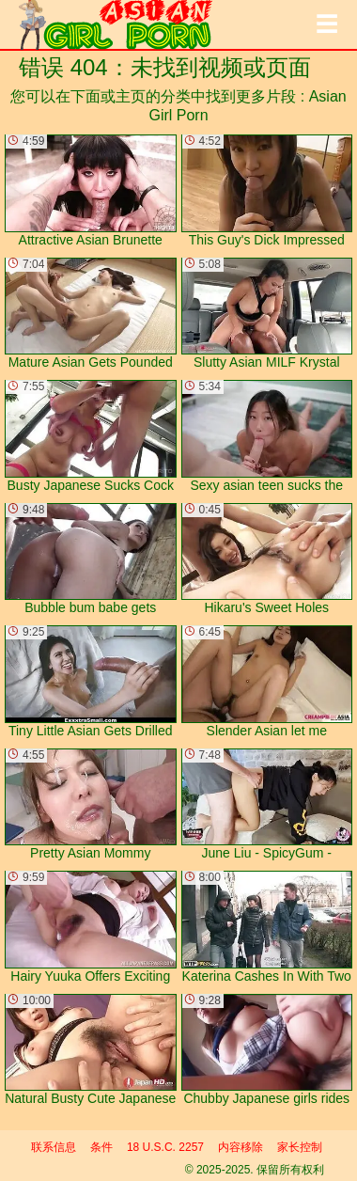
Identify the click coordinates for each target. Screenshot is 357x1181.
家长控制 (299, 1147)
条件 (101, 1147)
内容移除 (240, 1147)
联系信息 (53, 1147)
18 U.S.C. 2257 (165, 1147)
